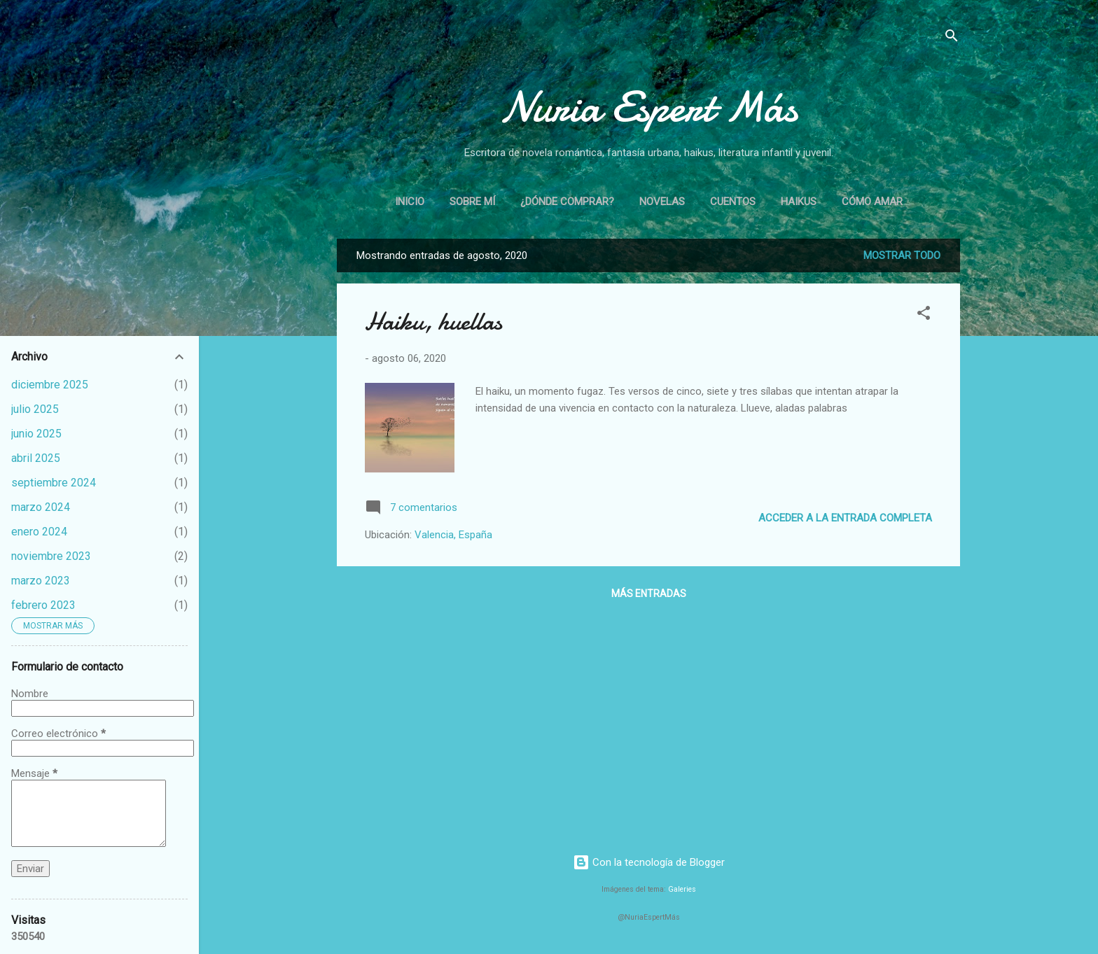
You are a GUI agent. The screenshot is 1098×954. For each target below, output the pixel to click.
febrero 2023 (43, 605)
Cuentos (733, 201)
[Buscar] (951, 38)
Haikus (798, 201)
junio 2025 (36, 433)
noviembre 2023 (51, 556)
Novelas (662, 201)
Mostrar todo (901, 255)
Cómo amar (872, 201)
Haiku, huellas (433, 321)
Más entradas (648, 593)
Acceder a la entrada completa (845, 518)
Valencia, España (453, 534)
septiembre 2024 (53, 482)
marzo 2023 (40, 580)
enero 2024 (39, 531)
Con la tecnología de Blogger (649, 862)
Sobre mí (472, 201)
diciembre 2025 (49, 384)
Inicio (409, 201)
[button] (923, 315)
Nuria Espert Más (649, 107)
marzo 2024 (40, 507)
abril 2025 (35, 458)
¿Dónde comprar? (567, 201)
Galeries (682, 889)
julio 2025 (35, 409)
